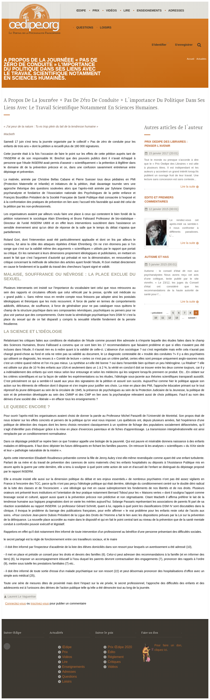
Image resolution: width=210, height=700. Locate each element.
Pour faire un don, (168, 645)
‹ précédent (156, 312)
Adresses (178, 10)
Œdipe (81, 10)
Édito (111, 652)
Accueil (190, 59)
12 (169, 317)
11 (162, 317)
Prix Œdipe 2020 (120, 647)
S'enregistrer (184, 44)
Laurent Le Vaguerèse (22, 596)
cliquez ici (160, 649)
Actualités (201, 59)
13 (177, 317)
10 (155, 317)
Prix (96, 10)
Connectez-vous (15, 603)
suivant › (192, 317)
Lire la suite (188, 186)
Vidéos (112, 10)
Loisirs (106, 27)
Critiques (114, 662)
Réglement (115, 657)
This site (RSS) (7, 646)
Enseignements (150, 10)
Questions (84, 27)
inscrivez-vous (40, 603)
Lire (127, 10)
